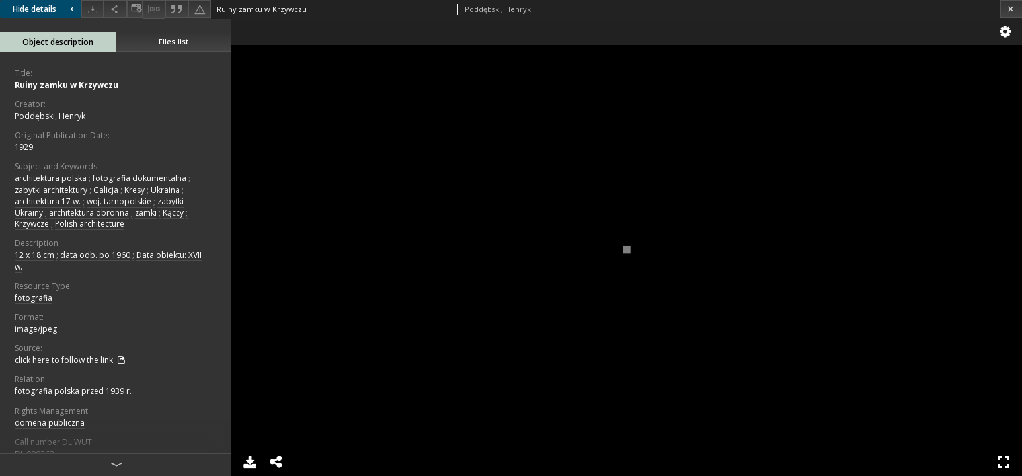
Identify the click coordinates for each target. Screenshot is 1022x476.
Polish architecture (89, 223)
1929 (24, 147)
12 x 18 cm (34, 254)
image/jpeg (36, 329)
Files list (173, 41)
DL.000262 (34, 453)
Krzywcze (32, 223)
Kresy (134, 190)
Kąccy (173, 212)
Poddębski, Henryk (50, 116)
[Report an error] (199, 9)
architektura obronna (89, 212)
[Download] (92, 9)
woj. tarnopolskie (119, 201)
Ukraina (165, 190)
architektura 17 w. (48, 201)
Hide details (45, 9)
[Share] (115, 9)
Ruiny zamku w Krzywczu (66, 85)
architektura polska (51, 178)
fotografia (33, 297)
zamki (146, 212)
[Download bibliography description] (154, 9)
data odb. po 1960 (95, 254)
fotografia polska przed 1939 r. (73, 391)
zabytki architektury (51, 190)
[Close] (1011, 9)
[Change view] (135, 9)
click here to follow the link (70, 360)
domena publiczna (50, 422)
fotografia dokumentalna (139, 178)
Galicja (105, 190)
